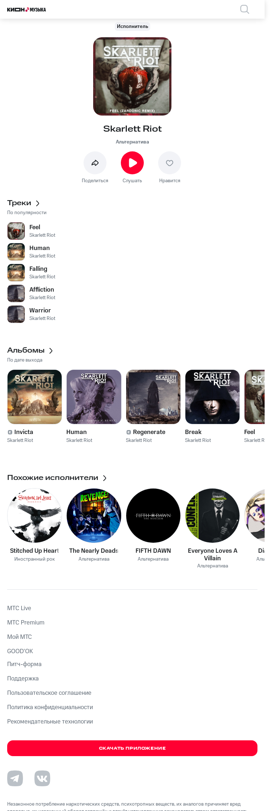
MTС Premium (25, 622)
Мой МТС (19, 637)
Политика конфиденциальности (50, 707)
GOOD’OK (20, 651)
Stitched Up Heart (34, 551)
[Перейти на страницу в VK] (42, 778)
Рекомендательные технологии (50, 721)
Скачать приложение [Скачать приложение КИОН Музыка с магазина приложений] (132, 748)
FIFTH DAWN (153, 551)
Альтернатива (132, 142)
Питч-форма (24, 664)
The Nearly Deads (94, 551)
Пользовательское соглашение (49, 693)
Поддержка (23, 678)
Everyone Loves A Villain (212, 554)
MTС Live (19, 608)
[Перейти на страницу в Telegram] (15, 778)
